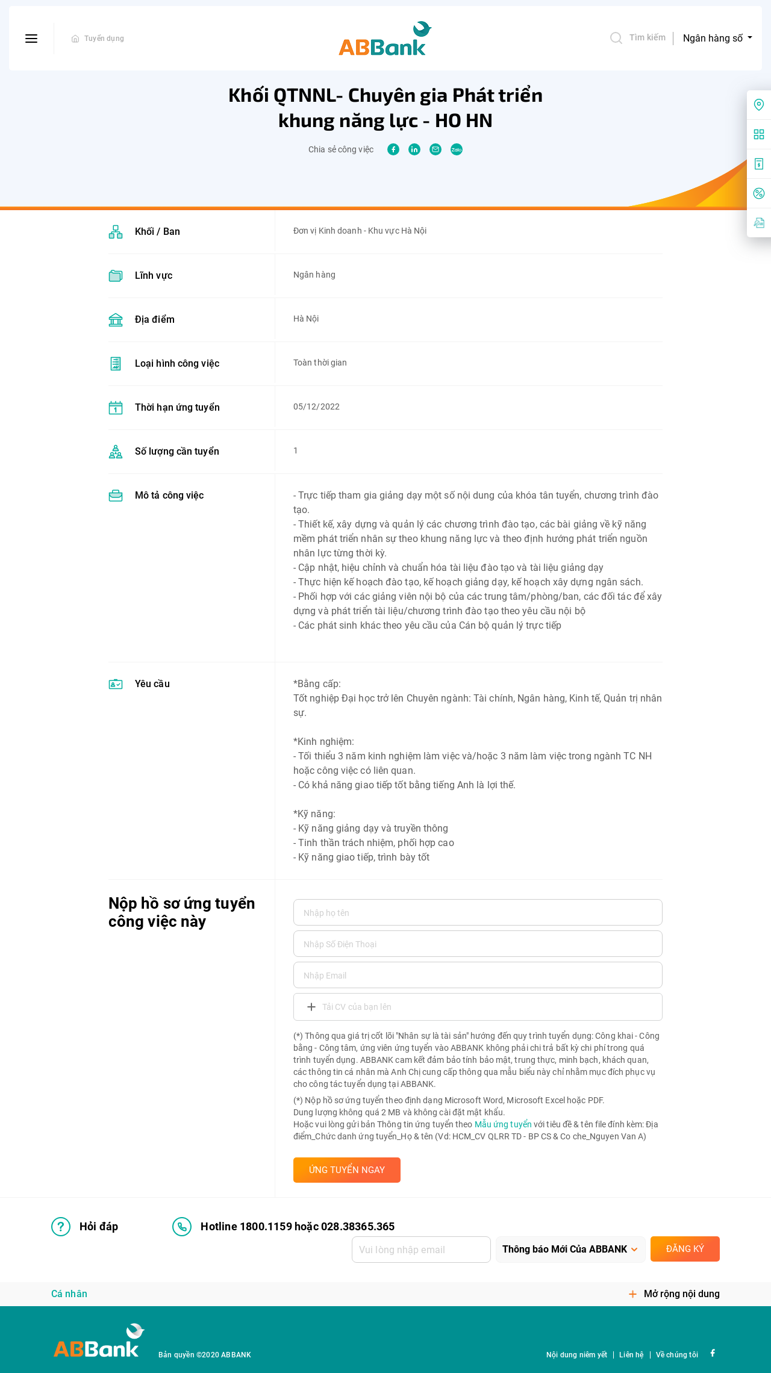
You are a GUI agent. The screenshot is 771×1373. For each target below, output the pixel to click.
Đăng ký (685, 1249)
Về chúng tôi (677, 1355)
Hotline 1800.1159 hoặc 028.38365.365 (283, 1226)
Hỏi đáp (84, 1226)
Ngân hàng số (714, 38)
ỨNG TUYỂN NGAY (347, 1170)
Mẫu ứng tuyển (503, 1124)
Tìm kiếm (637, 38)
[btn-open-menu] (31, 38)
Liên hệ (631, 1355)
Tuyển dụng (104, 38)
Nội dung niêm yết (576, 1355)
